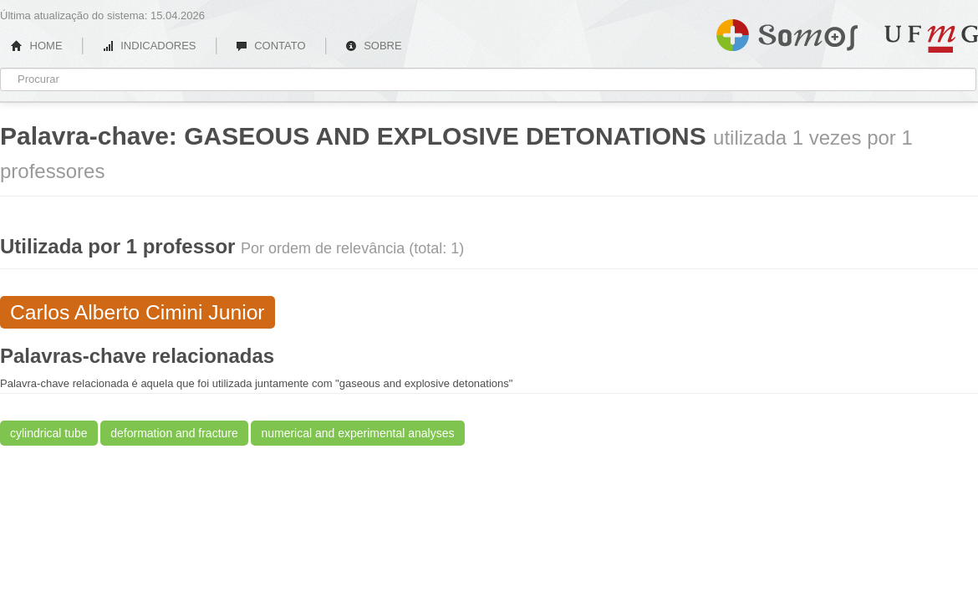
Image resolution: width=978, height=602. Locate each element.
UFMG (931, 39)
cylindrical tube (49, 433)
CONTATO (271, 45)
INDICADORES (149, 45)
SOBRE (373, 45)
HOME (37, 45)
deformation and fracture (174, 433)
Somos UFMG (787, 31)
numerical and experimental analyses (357, 433)
